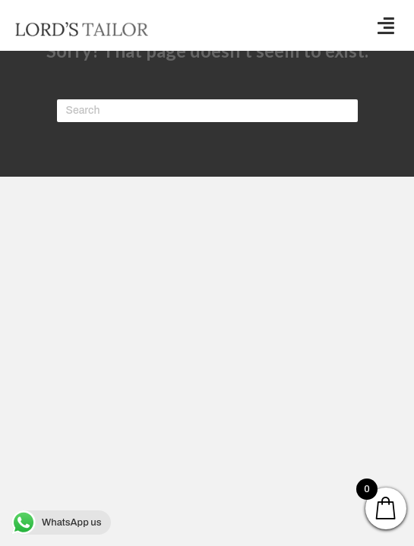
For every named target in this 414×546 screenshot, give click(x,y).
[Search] (207, 111)
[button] (386, 25)
